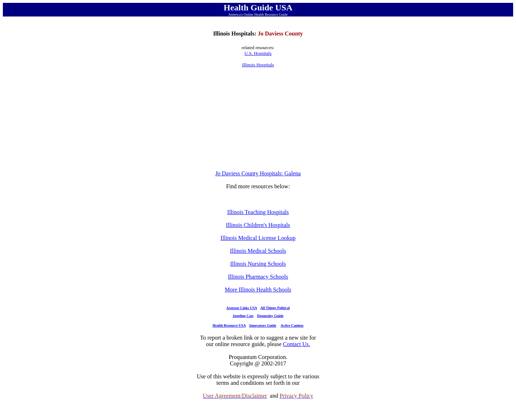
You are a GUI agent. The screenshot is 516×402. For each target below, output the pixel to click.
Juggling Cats (243, 316)
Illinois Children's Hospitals (258, 225)
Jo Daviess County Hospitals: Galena (258, 173)
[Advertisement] (258, 119)
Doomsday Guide (270, 316)
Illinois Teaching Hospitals (258, 212)
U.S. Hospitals (257, 53)
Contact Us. (296, 344)
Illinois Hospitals (258, 64)
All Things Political (275, 308)
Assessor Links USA (241, 308)
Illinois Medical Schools (258, 251)
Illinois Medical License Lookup (257, 238)
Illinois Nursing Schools (258, 264)
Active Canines (292, 325)
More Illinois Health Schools (258, 290)
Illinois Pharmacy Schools (258, 277)
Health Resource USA (229, 325)
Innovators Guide (262, 325)
